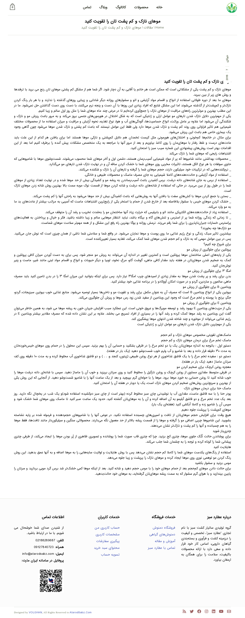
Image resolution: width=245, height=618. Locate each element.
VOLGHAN (35, 612)
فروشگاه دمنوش (164, 528)
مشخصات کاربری (108, 535)
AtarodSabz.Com (81, 612)
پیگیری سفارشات (108, 541)
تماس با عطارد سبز (161, 548)
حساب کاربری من (107, 528)
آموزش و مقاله (165, 541)
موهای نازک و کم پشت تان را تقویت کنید (197, 81)
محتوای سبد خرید (107, 548)
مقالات (148, 28)
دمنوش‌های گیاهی (162, 535)
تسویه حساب (110, 555)
